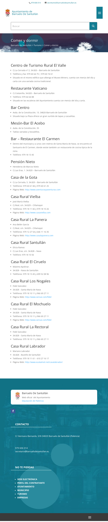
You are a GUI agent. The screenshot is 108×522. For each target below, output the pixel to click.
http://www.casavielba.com (37, 212)
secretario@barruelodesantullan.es (61, 3)
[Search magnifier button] (93, 26)
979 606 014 (36, 3)
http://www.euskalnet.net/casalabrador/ (44, 362)
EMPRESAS (22, 497)
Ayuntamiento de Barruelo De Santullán (25, 13)
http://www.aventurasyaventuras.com (42, 189)
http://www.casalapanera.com (39, 235)
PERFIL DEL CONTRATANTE (31, 482)
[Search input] (50, 26)
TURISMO (22, 493)
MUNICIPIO (23, 490)
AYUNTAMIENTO (25, 486)
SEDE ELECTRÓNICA (27, 479)
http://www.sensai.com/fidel (37, 297)
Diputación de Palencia (33, 400)
